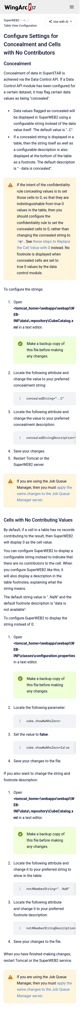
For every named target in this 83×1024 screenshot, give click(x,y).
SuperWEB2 (11, 20)
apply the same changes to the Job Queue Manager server (44, 493)
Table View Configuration (20, 25)
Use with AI (61, 21)
